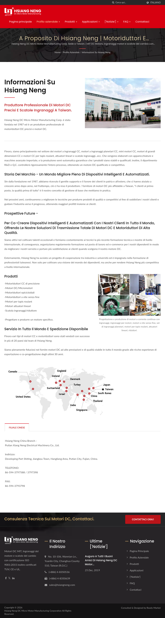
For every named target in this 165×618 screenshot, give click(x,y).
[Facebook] (6, 578)
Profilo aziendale (48, 22)
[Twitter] (9, 578)
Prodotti (71, 22)
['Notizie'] (111, 22)
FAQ (127, 22)
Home (58, 52)
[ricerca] (113, 2)
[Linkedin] (13, 578)
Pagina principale (20, 22)
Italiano (155, 2)
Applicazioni (91, 22)
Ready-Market (154, 607)
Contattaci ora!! (143, 519)
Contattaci (142, 22)
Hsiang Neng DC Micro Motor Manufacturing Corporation (33, 610)
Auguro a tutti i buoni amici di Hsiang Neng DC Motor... (101, 560)
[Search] (130, 2)
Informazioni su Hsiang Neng (96, 52)
